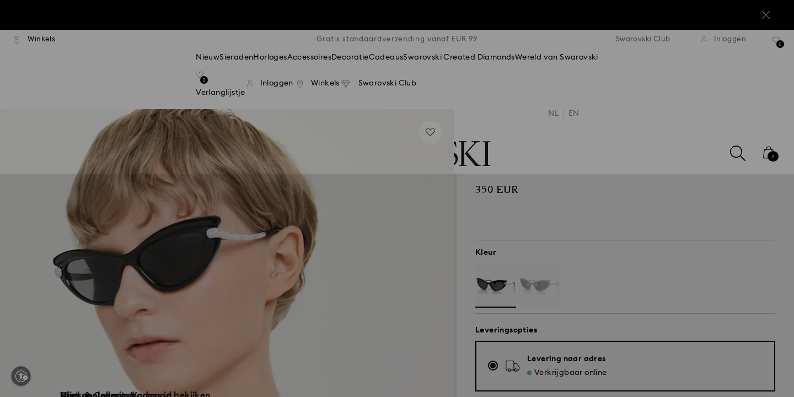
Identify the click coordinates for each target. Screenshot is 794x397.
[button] (578, 127)
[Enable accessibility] (21, 376)
